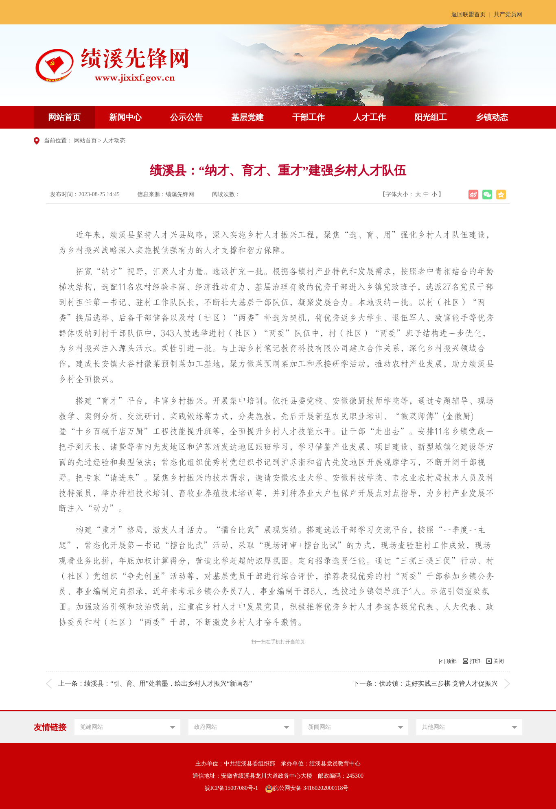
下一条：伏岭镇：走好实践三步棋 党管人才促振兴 (425, 683)
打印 (475, 661)
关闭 (498, 661)
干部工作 (308, 117)
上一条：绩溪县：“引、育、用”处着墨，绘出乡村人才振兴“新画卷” (155, 683)
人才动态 (114, 141)
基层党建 (247, 117)
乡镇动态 (491, 117)
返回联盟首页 (468, 14)
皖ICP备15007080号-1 (231, 788)
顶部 (451, 661)
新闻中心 (125, 117)
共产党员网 (508, 14)
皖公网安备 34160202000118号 (306, 788)
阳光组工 (430, 117)
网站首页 (64, 117)
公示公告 (186, 117)
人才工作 (369, 117)
